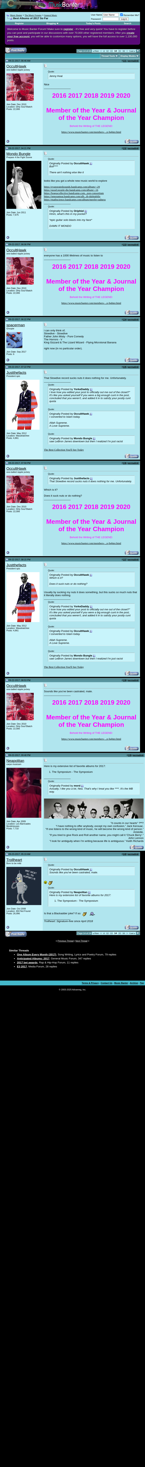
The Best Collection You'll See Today (64, 449)
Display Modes (128, 56)
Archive (134, 983)
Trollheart (14, 860)
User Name (96, 15)
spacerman (15, 325)
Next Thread (81, 941)
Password (96, 19)
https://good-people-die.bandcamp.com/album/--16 (71, 189)
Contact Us (106, 983)
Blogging (51, 23)
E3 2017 (22, 966)
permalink (133, 61)
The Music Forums (33, 15)
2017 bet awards (27, 962)
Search (127, 23)
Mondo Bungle (18, 154)
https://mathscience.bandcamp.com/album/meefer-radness (75, 199)
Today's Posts (93, 23)
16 (124, 51)
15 (120, 51)
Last (132, 51)
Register (19, 23)
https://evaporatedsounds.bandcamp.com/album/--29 (72, 186)
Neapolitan (15, 761)
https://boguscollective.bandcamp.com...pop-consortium (74, 193)
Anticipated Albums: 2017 (33, 958)
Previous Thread (66, 941)
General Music (50, 15)
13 (111, 51)
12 (107, 51)
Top (142, 983)
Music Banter (16, 15)
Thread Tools (108, 56)
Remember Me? (129, 15)
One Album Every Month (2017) (36, 954)
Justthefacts (16, 372)
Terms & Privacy (90, 983)
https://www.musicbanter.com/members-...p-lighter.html (91, 131)
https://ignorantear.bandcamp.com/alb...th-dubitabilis (72, 196)
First (95, 51)
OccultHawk (16, 66)
